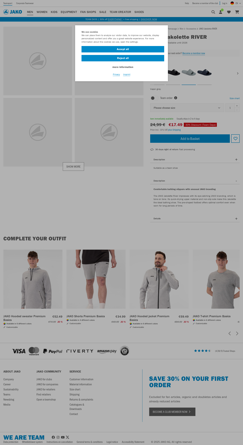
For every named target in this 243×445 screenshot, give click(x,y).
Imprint (126, 74)
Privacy (116, 74)
